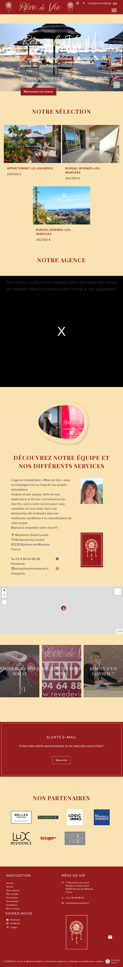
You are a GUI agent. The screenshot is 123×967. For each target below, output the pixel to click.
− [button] (4, 595)
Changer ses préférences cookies (86, 961)
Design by (112, 961)
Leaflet (119, 631)
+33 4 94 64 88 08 (27, 559)
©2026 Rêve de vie (13, 961)
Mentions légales (34, 961)
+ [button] (4, 590)
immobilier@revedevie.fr (31, 569)
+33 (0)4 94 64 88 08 (99, 3)
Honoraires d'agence (56, 961)
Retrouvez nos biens (38, 91)
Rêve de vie (73, 875)
